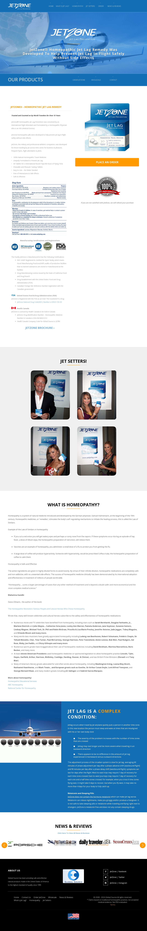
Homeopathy (35, 900)
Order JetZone (40, 897)
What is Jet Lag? (20, 900)
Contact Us (26, 897)
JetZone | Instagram (115, 883)
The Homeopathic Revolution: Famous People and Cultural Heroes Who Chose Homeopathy (47, 609)
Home (16, 897)
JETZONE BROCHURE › (39, 328)
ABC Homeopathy (15, 684)
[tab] (40, 107)
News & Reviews (68, 897)
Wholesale (53, 897)
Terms (112, 905)
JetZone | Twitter (114, 877)
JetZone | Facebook (115, 871)
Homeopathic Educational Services (23, 681)
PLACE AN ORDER (107, 162)
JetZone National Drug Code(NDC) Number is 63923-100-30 (39, 302)
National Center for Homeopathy (22, 688)
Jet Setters (48, 900)
